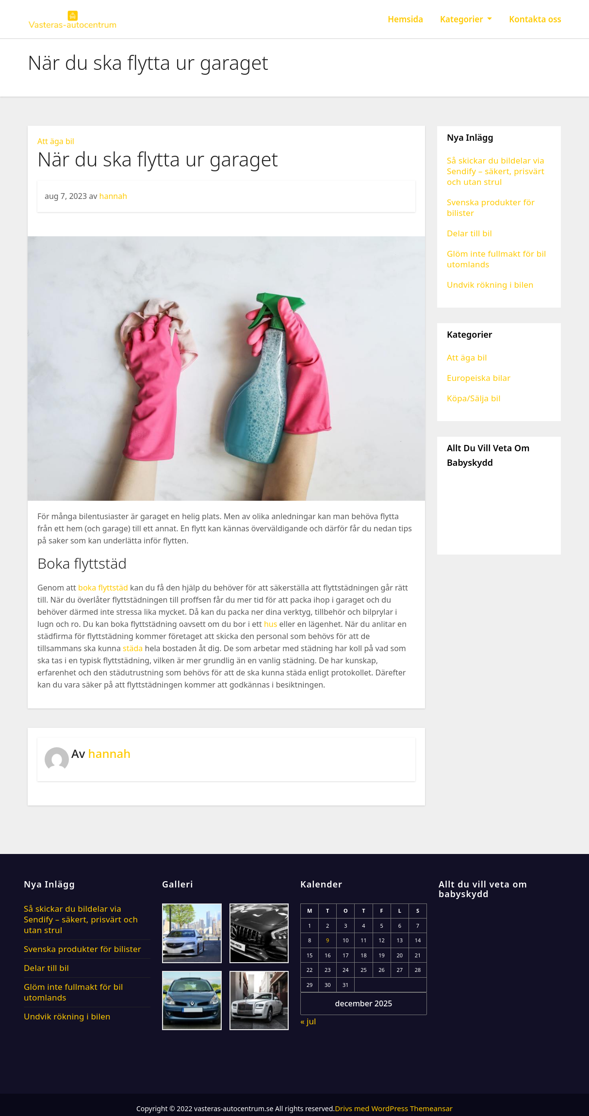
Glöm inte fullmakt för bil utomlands (496, 259)
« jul (308, 1021)
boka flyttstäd (103, 587)
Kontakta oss (535, 19)
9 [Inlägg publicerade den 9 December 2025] (327, 940)
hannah (113, 196)
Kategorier (466, 19)
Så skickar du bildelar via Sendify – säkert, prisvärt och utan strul (495, 171)
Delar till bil (469, 233)
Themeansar (431, 1108)
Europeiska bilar (479, 377)
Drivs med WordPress (372, 1108)
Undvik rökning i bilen (490, 284)
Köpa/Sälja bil (474, 398)
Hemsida (405, 19)
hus (270, 624)
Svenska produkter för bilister (491, 207)
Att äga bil (55, 141)
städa (133, 648)
